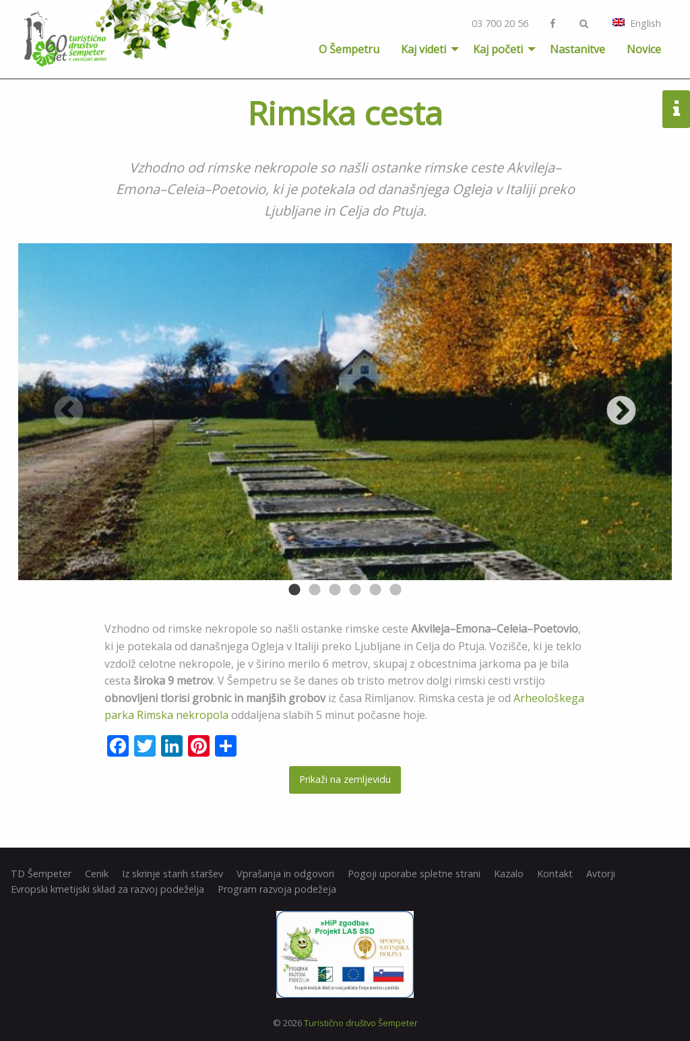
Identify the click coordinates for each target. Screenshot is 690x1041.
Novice (644, 49)
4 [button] (355, 590)
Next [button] (621, 412)
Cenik (96, 874)
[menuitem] (349, 49)
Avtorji (600, 874)
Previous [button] (69, 412)
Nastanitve (577, 49)
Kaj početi (498, 49)
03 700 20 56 (500, 23)
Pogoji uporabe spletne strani (414, 874)
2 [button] (314, 590)
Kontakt (555, 874)
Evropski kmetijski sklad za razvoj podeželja (107, 889)
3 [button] (335, 590)
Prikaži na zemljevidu (345, 779)
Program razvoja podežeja (277, 889)
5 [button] (375, 590)
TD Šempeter (41, 874)
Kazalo (509, 874)
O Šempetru (349, 49)
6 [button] (395, 590)
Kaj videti (423, 49)
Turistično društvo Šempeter (361, 1023)
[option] (345, 411)
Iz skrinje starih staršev (172, 874)
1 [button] (294, 590)
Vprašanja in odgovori (285, 874)
